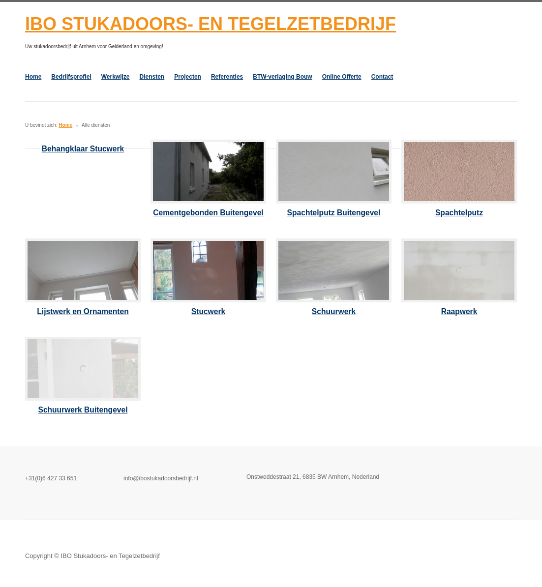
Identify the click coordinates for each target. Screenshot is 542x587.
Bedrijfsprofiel (71, 76)
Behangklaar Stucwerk (83, 149)
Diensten (152, 76)
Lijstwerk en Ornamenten (82, 311)
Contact (382, 76)
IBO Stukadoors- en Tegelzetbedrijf (210, 24)
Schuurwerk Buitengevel (83, 410)
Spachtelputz (459, 212)
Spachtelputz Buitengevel (334, 212)
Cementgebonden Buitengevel (208, 212)
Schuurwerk (334, 311)
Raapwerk (459, 311)
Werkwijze (115, 76)
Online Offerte (341, 76)
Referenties (227, 76)
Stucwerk (208, 311)
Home (33, 76)
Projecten (187, 76)
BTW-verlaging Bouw (282, 76)
